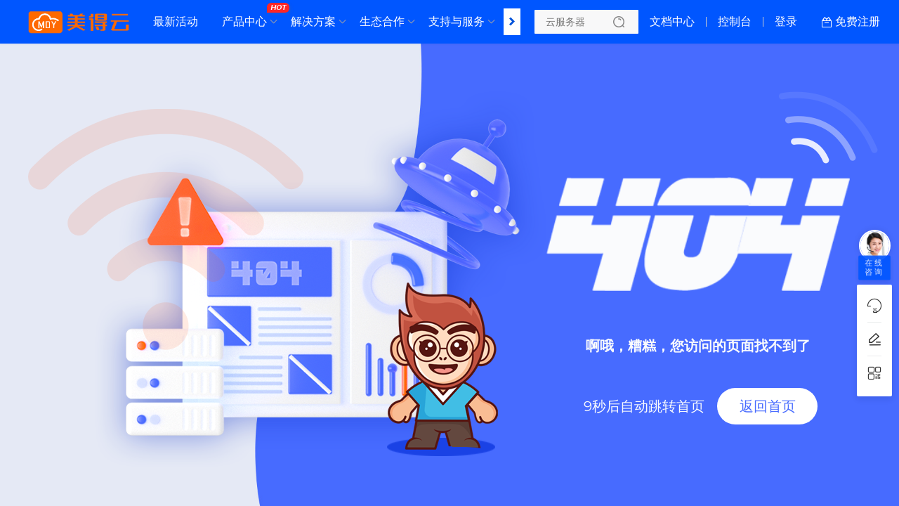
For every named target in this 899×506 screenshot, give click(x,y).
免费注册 (857, 21)
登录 (786, 21)
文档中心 (672, 21)
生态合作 (382, 21)
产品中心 (248, 16)
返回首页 (768, 406)
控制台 (735, 21)
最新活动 (175, 21)
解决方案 (313, 21)
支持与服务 (456, 21)
